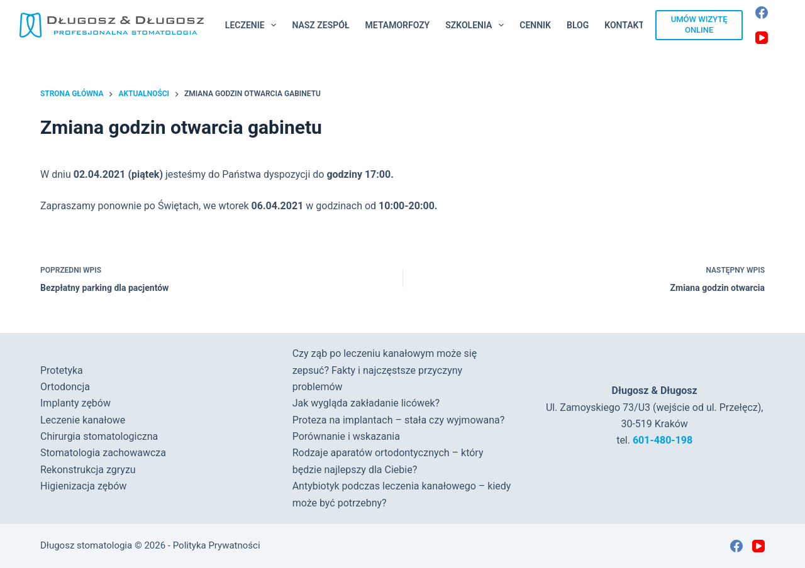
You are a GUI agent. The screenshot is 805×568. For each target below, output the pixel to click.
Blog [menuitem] (578, 25)
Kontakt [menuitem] (624, 25)
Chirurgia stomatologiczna (99, 436)
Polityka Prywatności (216, 545)
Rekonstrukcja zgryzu (88, 470)
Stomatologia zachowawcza (103, 453)
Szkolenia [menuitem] (477, 25)
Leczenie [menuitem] (253, 25)
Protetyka (61, 370)
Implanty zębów (75, 403)
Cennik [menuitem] (535, 25)
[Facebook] (761, 12)
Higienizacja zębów (83, 486)
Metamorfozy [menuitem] (397, 25)
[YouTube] (761, 37)
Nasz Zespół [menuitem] (320, 25)
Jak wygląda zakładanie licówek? (366, 403)
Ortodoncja (65, 387)
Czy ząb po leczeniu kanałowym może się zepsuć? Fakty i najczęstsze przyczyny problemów (384, 370)
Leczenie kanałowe (82, 420)
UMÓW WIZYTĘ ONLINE (699, 24)
